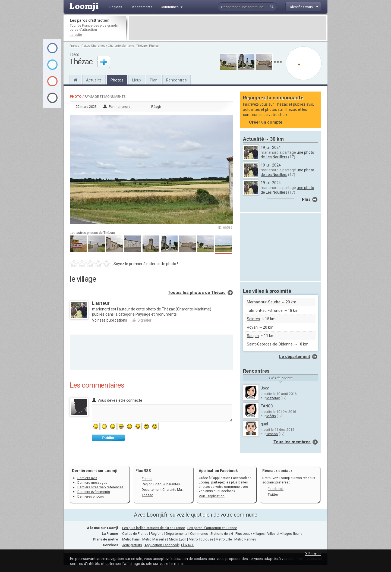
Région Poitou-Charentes (161, 484)
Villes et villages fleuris (284, 534)
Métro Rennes (245, 539)
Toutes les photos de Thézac (197, 292)
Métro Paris (131, 539)
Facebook (275, 489)
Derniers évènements (93, 492)
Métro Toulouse (201, 539)
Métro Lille (224, 539)
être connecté (130, 400)
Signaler (144, 320)
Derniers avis (87, 478)
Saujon (253, 336)
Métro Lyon (177, 539)
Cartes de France (135, 534)
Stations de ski (221, 534)
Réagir (156, 107)
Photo (75, 97)
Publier (108, 438)
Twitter (273, 494)
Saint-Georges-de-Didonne (270, 344)
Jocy (265, 388)
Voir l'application (212, 496)
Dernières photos (90, 496)
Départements (177, 534)
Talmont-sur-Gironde (265, 310)
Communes (199, 534)
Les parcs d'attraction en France (212, 528)
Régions (157, 534)
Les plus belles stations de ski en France (153, 528)
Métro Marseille (154, 539)
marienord (122, 107)
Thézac (141, 46)
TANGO (267, 406)
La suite (76, 35)
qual (264, 424)
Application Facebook (161, 545)
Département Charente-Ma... (163, 490)
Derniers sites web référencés (100, 487)
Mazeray (273, 398)
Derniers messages (92, 482)
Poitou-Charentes (93, 46)
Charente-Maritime (121, 46)
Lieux (136, 80)
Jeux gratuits (132, 545)
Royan (252, 327)
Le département (294, 356)
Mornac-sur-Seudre (263, 302)
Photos (154, 46)
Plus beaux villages (250, 534)
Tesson (272, 434)
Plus (306, 199)
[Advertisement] (227, 28)
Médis (271, 416)
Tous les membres (292, 441)
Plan (153, 80)
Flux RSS (143, 471)
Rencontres (176, 80)
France (74, 46)
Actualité (94, 80)
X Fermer (313, 554)
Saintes (253, 319)
